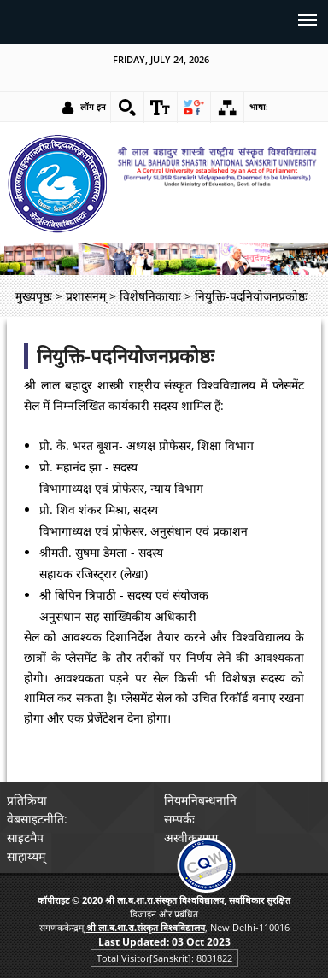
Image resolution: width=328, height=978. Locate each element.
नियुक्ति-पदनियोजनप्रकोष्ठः (125, 356)
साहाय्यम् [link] (26, 856)
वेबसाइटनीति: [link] (37, 819)
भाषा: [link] (258, 107)
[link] (127, 107)
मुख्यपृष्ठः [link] (33, 296)
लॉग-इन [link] (93, 107)
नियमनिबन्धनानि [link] (200, 800)
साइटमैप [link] (25, 837)
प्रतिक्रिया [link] (27, 800)
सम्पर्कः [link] (179, 819)
